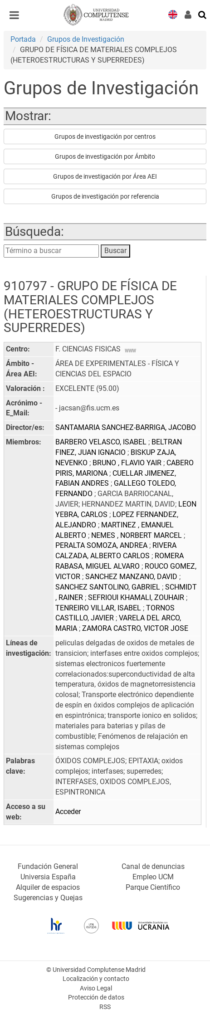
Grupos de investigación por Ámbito (105, 156)
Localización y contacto (96, 979)
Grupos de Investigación (85, 39)
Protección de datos (96, 997)
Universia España (48, 877)
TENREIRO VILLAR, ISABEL (99, 608)
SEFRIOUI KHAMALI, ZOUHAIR (137, 597)
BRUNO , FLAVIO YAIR (128, 462)
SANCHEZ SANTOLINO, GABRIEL (108, 587)
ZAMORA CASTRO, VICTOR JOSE (135, 628)
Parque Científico (153, 887)
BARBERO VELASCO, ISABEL (101, 442)
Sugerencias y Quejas (48, 897)
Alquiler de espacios (48, 887)
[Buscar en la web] (202, 14)
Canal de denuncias (153, 866)
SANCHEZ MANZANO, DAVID (132, 576)
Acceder (68, 811)
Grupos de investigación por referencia (105, 196)
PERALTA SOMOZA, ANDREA (102, 545)
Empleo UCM (153, 877)
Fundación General (48, 866)
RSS (105, 1007)
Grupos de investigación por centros (105, 136)
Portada (23, 39)
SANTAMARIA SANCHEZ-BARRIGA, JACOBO (125, 427)
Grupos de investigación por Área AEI (105, 176)
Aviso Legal (96, 988)
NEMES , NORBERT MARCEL (137, 535)
